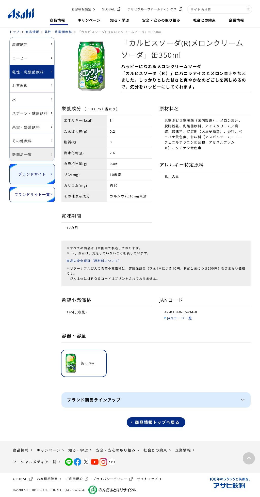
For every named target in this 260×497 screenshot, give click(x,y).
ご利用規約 (74, 479)
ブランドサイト (32, 174)
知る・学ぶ (78, 450)
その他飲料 (22, 140)
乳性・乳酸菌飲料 (58, 32)
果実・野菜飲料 (26, 127)
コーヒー (20, 58)
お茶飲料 (20, 85)
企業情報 (183, 450)
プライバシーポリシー (110, 479)
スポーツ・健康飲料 (30, 113)
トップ (14, 32)
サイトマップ (147, 479)
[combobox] (219, 9)
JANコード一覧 (179, 318)
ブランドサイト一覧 (32, 194)
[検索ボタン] (248, 9)
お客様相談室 (81, 9)
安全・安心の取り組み (116, 450)
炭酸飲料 (20, 44)
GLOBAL (108, 9)
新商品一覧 (22, 154)
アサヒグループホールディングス (152, 9)
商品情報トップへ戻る (157, 422)
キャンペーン (49, 450)
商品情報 (32, 32)
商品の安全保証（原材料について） (94, 261)
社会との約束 (155, 450)
